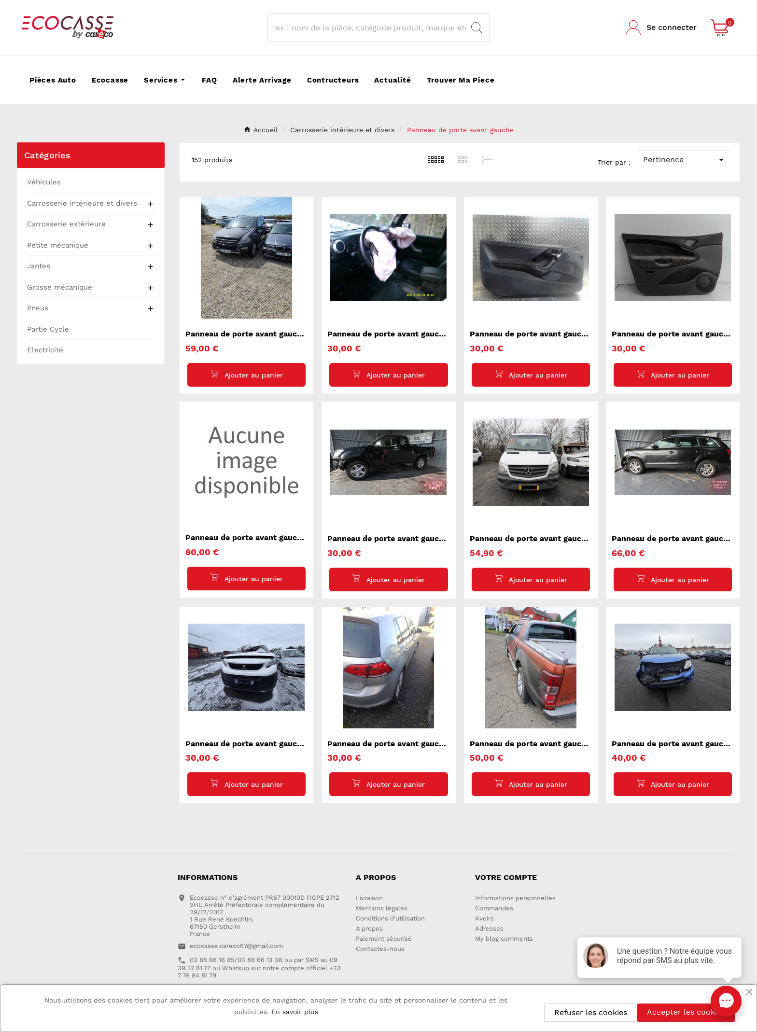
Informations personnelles (515, 898)
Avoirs (484, 918)
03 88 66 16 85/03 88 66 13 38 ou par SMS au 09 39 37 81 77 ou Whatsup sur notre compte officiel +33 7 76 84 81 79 (259, 968)
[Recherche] (370, 27)
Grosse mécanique (59, 287)
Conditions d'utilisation (390, 918)
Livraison (369, 898)
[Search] (476, 27)
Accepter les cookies (686, 1012)
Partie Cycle (48, 329)
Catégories (47, 155)
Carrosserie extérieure (66, 224)
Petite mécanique (57, 245)
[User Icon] (661, 27)
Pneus (37, 308)
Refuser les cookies (590, 1012)
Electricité (45, 350)
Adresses (489, 929)
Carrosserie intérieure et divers (82, 203)
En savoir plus (294, 1012)
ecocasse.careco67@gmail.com (236, 946)
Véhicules (44, 182)
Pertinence (685, 160)
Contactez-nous (380, 949)
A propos (369, 929)
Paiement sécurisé (384, 939)
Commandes (494, 908)
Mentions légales (381, 908)
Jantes (38, 266)
